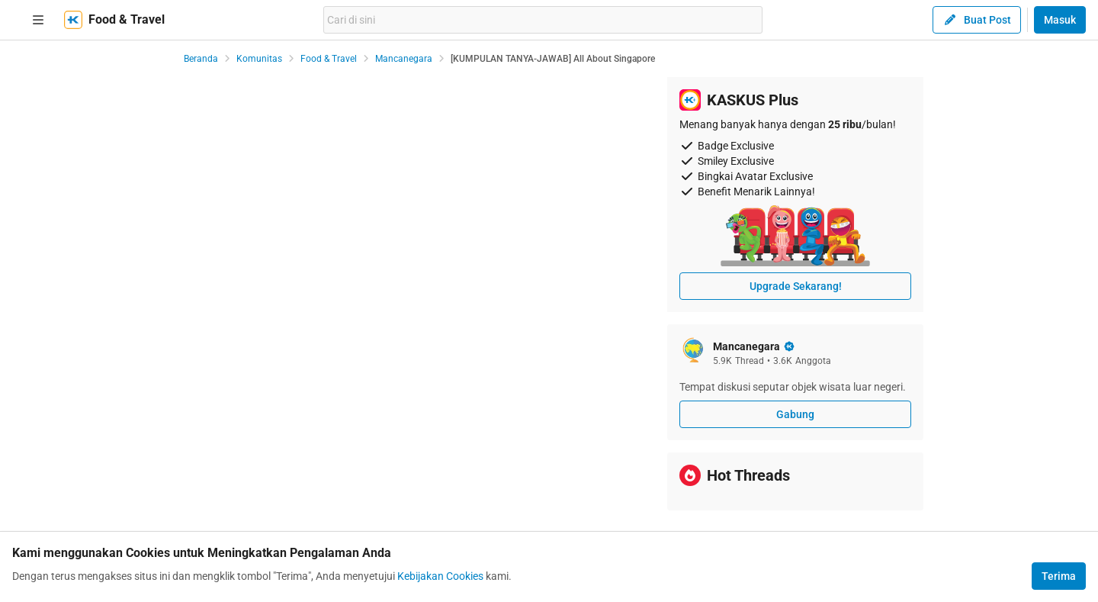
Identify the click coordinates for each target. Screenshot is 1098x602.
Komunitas (259, 58)
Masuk (1060, 20)
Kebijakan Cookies (440, 576)
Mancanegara (403, 58)
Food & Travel (328, 58)
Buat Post (976, 19)
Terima (1059, 576)
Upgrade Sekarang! (796, 286)
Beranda (201, 58)
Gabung (795, 414)
